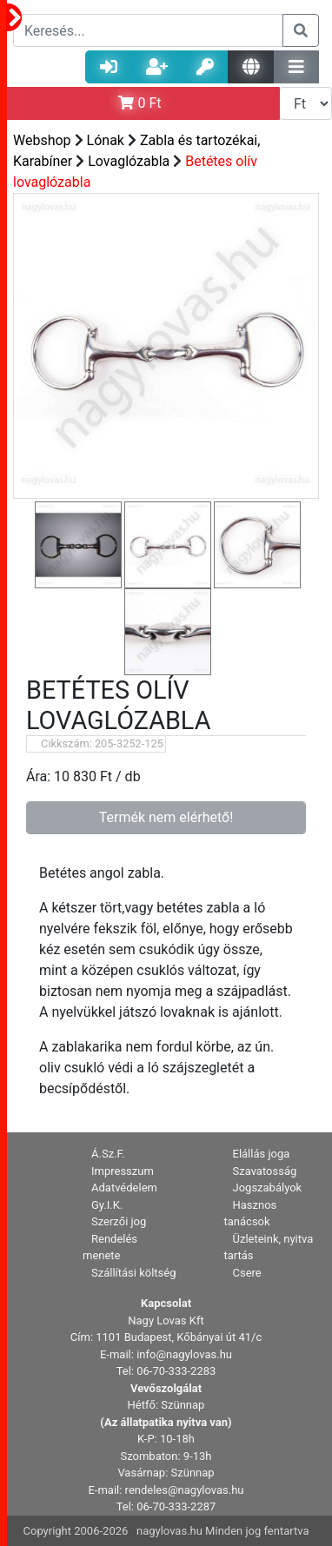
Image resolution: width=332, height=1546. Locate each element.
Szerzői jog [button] (118, 1221)
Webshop (42, 140)
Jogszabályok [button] (267, 1187)
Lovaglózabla (128, 161)
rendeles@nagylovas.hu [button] (184, 1489)
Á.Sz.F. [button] (108, 1153)
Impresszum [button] (122, 1171)
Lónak (105, 140)
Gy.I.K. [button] (107, 1204)
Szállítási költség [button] (133, 1272)
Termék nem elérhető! (166, 817)
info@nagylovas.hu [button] (184, 1354)
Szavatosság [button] (265, 1171)
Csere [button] (247, 1272)
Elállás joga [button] (261, 1153)
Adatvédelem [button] (124, 1187)
